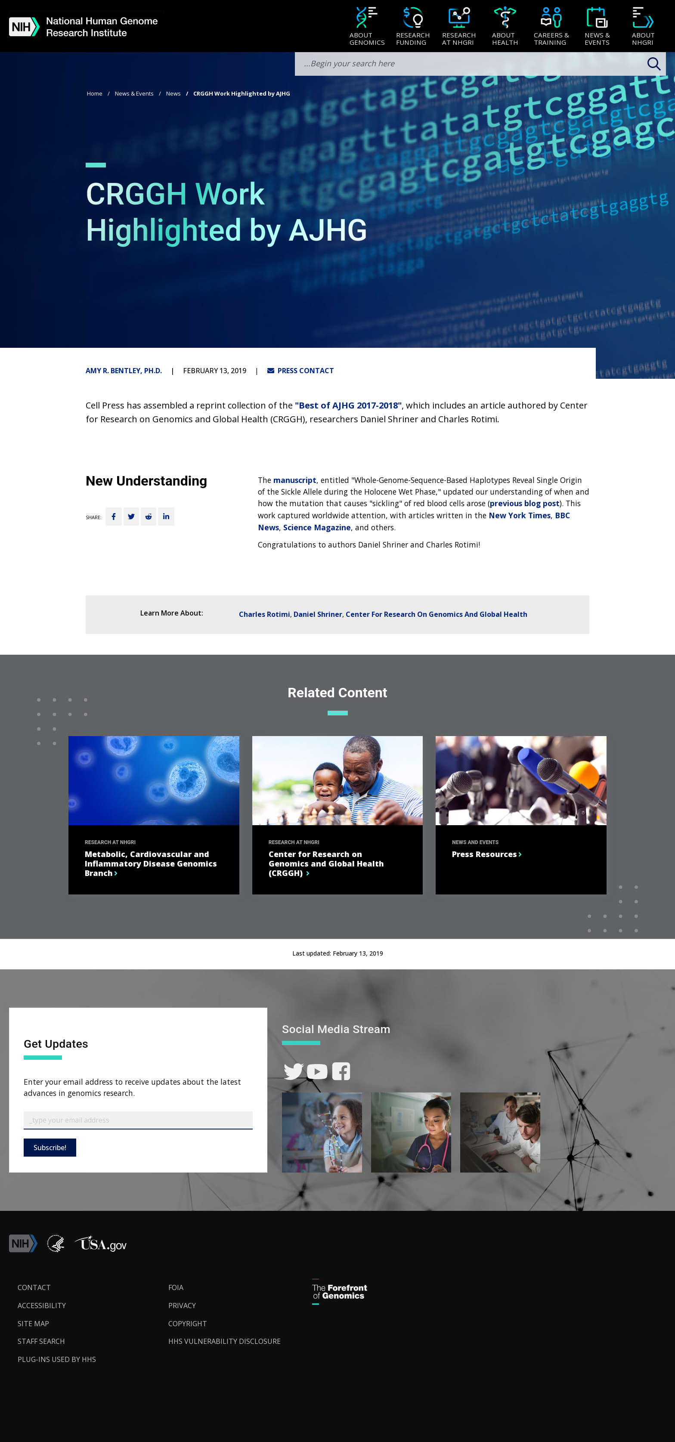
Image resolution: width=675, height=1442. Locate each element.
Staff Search (41, 1341)
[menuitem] (367, 26)
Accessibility (42, 1305)
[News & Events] (597, 27)
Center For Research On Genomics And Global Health (436, 614)
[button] (100, 1250)
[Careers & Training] (551, 27)
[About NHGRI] (643, 27)
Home (94, 93)
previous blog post (525, 503)
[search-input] (480, 64)
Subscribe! (50, 1147)
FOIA (175, 1287)
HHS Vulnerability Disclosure (224, 1341)
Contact (34, 1287)
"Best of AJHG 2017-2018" (348, 405)
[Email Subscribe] (138, 1120)
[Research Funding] (413, 27)
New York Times (520, 515)
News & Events (134, 93)
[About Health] (505, 27)
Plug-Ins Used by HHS (57, 1359)
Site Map (33, 1323)
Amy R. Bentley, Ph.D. (124, 370)
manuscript (294, 480)
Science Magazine (317, 527)
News (173, 93)
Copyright (187, 1323)
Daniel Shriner (318, 614)
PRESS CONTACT (300, 370)
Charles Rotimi (264, 614)
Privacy (182, 1305)
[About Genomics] (367, 27)
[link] (294, 1071)
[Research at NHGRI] (459, 27)
